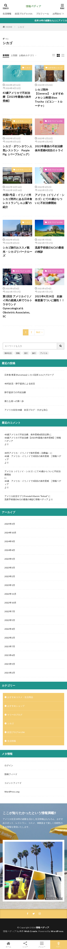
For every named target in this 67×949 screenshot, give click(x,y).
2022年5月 (9, 620)
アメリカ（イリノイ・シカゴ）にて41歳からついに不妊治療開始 (49, 198)
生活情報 (7, 13)
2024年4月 (9, 550)
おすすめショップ (55, 67)
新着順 (6, 55)
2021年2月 (9, 672)
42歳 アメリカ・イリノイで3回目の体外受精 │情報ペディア (32, 458)
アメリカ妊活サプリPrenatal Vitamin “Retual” (26, 496)
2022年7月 (9, 611)
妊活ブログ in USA (24, 13)
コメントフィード (13, 783)
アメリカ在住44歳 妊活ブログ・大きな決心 (26, 409)
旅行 (34, 353)
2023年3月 (9, 567)
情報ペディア (42, 927)
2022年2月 (9, 637)
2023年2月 (9, 576)
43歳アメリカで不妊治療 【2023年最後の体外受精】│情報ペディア (32, 439)
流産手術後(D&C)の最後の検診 (49, 249)
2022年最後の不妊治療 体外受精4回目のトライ (49, 148)
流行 (26, 353)
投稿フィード (10, 774)
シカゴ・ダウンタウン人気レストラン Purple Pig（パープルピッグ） (17, 150)
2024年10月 (10, 532)
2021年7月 (9, 646)
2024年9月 (9, 541)
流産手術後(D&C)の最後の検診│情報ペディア (26, 499)
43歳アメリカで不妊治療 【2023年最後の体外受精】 (17, 96)
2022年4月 (9, 629)
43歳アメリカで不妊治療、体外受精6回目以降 (26, 434)
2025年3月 (9, 523)
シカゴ (21, 27)
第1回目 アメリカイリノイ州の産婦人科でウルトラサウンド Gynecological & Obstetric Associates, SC (17, 306)
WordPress (57, 931)
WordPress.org (11, 791)
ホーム (8, 944)
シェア (25, 944)
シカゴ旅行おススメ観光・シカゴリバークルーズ (17, 251)
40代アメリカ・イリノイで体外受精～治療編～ (27, 453)
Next (38, 332)
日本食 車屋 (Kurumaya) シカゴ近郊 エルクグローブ (29, 374)
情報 (18, 353)
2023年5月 (9, 558)
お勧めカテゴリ (26, 55)
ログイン (8, 765)
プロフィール (42, 13)
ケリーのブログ (14, 714)
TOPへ (58, 944)
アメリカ (43, 353)
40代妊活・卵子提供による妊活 (20, 383)
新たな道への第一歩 (14, 401)
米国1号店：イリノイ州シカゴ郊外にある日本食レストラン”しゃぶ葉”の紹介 (17, 201)
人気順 (14, 55)
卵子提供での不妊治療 (15, 392)
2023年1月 (9, 585)
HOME (9, 27)
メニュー (42, 944)
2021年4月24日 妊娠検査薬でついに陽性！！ (49, 298)
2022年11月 (10, 594)
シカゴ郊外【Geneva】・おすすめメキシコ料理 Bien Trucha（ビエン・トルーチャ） (49, 97)
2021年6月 (9, 655)
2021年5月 (9, 664)
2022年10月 (10, 602)
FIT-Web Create (28, 931)
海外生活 (8, 353)
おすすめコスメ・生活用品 (20, 697)
